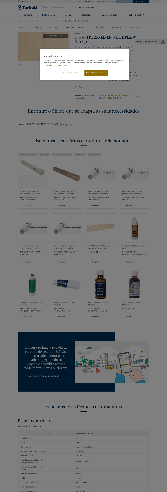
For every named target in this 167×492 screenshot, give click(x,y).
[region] (84, 64)
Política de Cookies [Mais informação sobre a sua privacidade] (61, 65)
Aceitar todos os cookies (96, 73)
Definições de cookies (72, 73)
